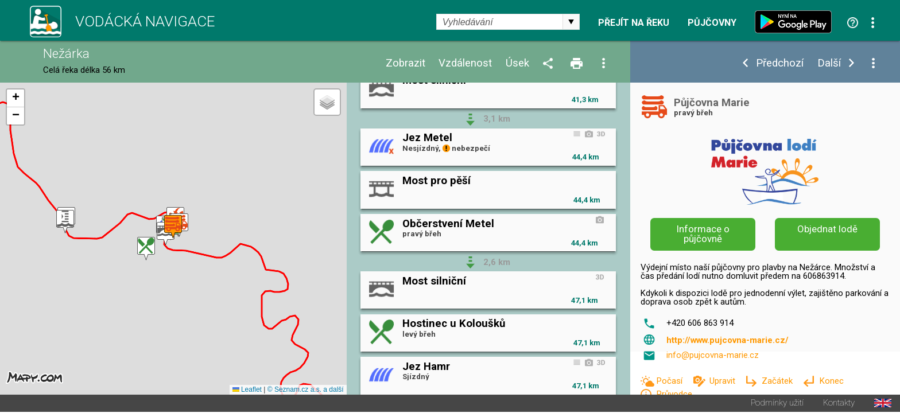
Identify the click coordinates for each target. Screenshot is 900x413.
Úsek (517, 63)
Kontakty (839, 404)
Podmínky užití (777, 404)
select (571, 21)
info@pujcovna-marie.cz (712, 355)
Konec (831, 381)
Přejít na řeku (633, 23)
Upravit (723, 381)
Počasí (670, 381)
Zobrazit (405, 63)
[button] (146, 249)
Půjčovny (712, 23)
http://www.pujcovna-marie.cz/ (727, 340)
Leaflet (247, 391)
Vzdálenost (465, 63)
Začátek (778, 381)
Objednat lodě (827, 229)
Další (829, 63)
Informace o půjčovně (703, 233)
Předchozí (780, 63)
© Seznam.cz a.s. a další (305, 391)
